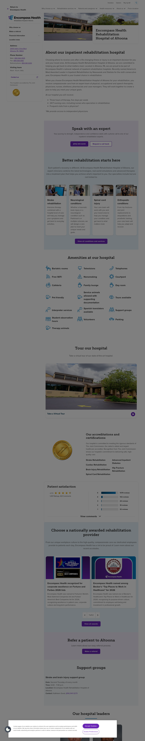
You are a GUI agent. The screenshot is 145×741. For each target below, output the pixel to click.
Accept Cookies (91, 726)
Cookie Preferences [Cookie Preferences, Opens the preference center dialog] (91, 732)
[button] (8, 729)
